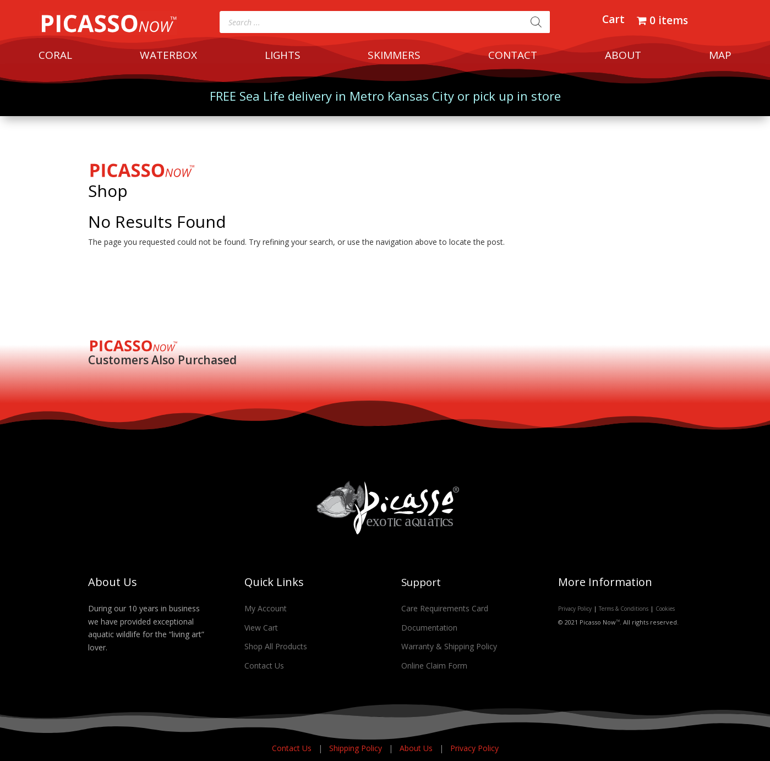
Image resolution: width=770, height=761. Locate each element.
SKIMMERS (394, 56)
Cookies (665, 608)
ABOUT (623, 56)
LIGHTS (283, 56)
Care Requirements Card (444, 608)
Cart (613, 20)
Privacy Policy (575, 608)
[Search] (536, 22)
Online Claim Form (434, 665)
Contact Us (264, 665)
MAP (720, 56)
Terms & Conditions (623, 608)
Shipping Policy (356, 748)
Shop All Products (275, 646)
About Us (417, 748)
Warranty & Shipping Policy (449, 646)
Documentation (429, 627)
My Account (265, 608)
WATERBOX (168, 56)
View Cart (261, 627)
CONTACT (512, 56)
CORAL (55, 56)
